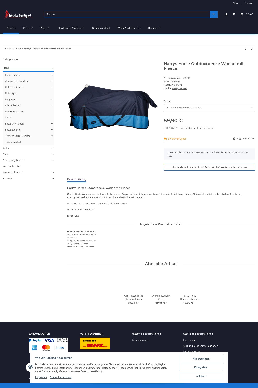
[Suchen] (127, 14)
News (236, 3)
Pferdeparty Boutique (14, 160)
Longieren (10, 99)
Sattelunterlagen (14, 123)
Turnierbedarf (13, 141)
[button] (226, 14)
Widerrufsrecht (191, 351)
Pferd (179, 84)
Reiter (6, 148)
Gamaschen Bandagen (17, 81)
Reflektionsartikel (14, 111)
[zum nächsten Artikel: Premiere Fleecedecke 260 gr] (252, 48)
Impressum (189, 340)
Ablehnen (201, 376)
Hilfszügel (10, 93)
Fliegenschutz (12, 75)
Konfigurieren (201, 367)
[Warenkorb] (246, 14)
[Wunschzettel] (234, 14)
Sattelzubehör (13, 129)
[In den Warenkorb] (69, 59)
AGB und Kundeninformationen (200, 345)
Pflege (6, 154)
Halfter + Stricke (14, 87)
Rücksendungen (140, 340)
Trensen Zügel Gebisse (17, 135)
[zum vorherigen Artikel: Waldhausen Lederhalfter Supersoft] (245, 48)
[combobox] (209, 107)
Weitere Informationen (234, 167)
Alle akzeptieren (200, 359)
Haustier (7, 178)
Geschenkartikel (11, 166)
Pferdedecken (12, 105)
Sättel (8, 117)
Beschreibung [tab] (76, 179)
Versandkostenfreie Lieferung (197, 127)
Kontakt (248, 3)
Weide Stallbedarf (12, 172)
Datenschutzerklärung (61, 377)
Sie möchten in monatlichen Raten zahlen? (210, 167)
